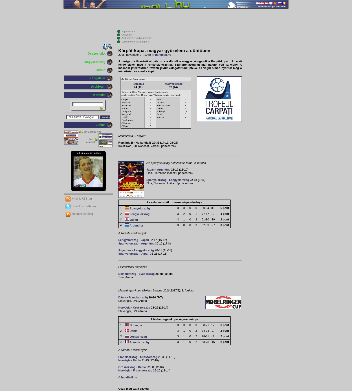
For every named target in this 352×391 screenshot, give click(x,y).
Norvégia (124, 307)
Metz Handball (90, 140)
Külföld (100, 70)
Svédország (147, 273)
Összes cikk (97, 53)
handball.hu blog (79, 213)
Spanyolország (156, 180)
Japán (150, 169)
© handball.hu (161, 54)
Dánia (122, 297)
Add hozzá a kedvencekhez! (136, 38)
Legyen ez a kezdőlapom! (135, 41)
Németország (127, 273)
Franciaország (138, 297)
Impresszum (128, 31)
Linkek (101, 125)
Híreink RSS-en (78, 198)
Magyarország (95, 62)
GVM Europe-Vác (91, 131)
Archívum (98, 86)
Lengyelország (179, 180)
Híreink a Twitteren (80, 206)
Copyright (126, 34)
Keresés (99, 95)
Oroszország (141, 307)
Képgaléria (97, 78)
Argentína (163, 169)
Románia (138, 83)
